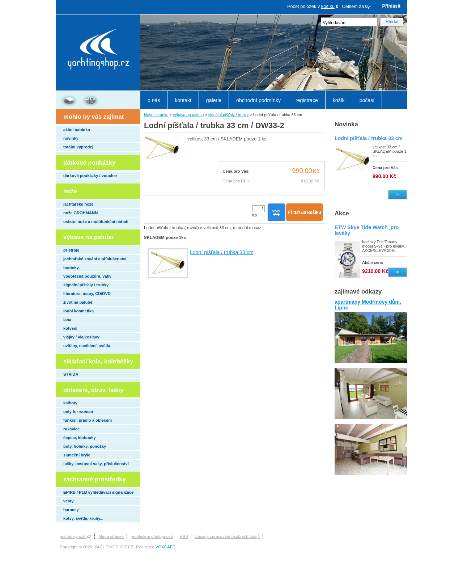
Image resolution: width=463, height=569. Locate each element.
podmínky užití (73, 536)
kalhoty (70, 403)
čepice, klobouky (79, 437)
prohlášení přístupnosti (152, 536)
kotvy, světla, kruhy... (83, 518)
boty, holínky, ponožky (84, 446)
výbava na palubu (188, 115)
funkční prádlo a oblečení (87, 420)
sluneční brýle (76, 455)
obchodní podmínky (258, 100)
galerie (213, 100)
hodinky (71, 267)
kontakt (183, 100)
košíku (328, 6)
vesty (68, 501)
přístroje (71, 250)
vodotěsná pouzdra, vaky (87, 276)
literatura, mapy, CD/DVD (87, 293)
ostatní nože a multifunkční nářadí (95, 221)
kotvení (70, 328)
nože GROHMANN (80, 213)
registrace (307, 100)
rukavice (71, 429)
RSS (184, 536)
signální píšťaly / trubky (86, 285)
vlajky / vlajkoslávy (81, 337)
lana (67, 319)
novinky (70, 138)
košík (339, 100)
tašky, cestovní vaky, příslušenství (96, 463)
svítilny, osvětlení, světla (86, 345)
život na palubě (77, 302)
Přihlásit (391, 6)
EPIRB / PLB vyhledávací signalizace (98, 492)
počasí (367, 100)
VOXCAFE (165, 547)
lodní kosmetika (78, 311)
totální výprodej (78, 147)
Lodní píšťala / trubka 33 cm (222, 252)
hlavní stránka (156, 115)
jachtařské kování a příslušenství (94, 259)
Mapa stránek (111, 536)
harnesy (71, 509)
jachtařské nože (78, 204)
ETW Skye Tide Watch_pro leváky (367, 230)
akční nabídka (76, 129)
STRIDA (70, 374)
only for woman (78, 411)
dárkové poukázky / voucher (90, 175)
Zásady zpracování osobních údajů (227, 536)
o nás (154, 100)
